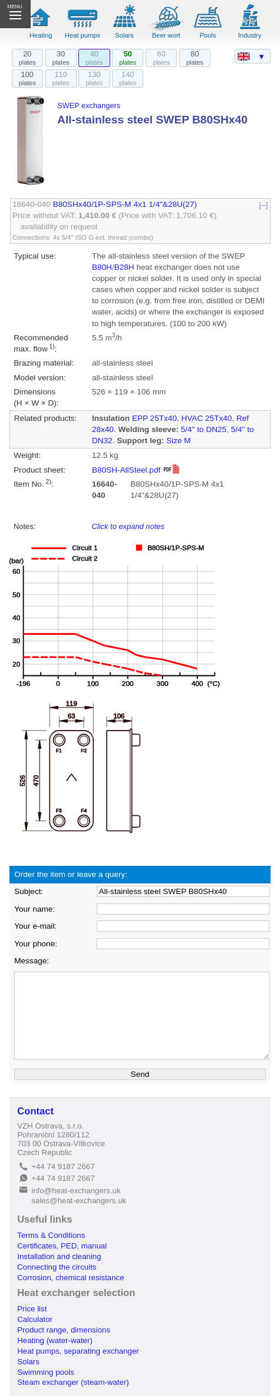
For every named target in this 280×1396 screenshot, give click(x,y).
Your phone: (35, 943)
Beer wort (166, 35)
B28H (124, 267)
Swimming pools (45, 1372)
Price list (32, 1308)
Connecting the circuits (56, 1267)
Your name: (34, 909)
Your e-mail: (35, 926)
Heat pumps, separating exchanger (78, 1351)
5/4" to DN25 (203, 429)
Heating (40, 35)
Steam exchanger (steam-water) (73, 1382)
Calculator (34, 1319)
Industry (250, 35)
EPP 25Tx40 (154, 418)
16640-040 (31, 204)
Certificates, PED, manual (62, 1245)
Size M (178, 440)
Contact (35, 1111)
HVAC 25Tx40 (207, 418)
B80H (102, 267)
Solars (124, 35)
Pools (208, 35)
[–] (264, 204)
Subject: (28, 891)
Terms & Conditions (51, 1235)
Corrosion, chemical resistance (70, 1277)
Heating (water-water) (55, 1340)
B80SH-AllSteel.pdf (136, 470)
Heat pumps (82, 35)
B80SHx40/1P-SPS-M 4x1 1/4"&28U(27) (125, 204)
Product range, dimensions (63, 1329)
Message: (31, 960)
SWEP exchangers (88, 105)
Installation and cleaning (59, 1256)
